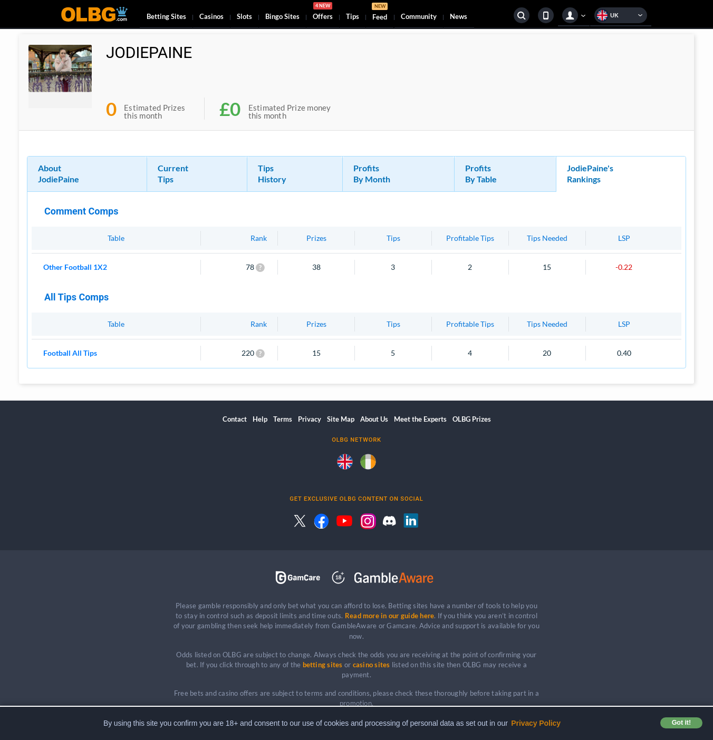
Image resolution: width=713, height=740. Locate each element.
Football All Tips (70, 352)
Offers (323, 13)
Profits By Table (481, 173)
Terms (282, 419)
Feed (380, 13)
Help (260, 419)
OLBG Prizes (471, 419)
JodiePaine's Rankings (590, 173)
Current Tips (173, 173)
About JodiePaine (58, 173)
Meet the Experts (420, 419)
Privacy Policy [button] (536, 723)
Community (419, 16)
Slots (244, 16)
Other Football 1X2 (75, 266)
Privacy (309, 419)
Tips (352, 16)
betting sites (323, 664)
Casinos (211, 16)
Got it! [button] (681, 722)
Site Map (340, 419)
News (458, 16)
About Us (374, 419)
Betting (166, 16)
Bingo (282, 16)
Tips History (272, 173)
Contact (235, 419)
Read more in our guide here (389, 615)
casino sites (371, 664)
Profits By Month (371, 173)
